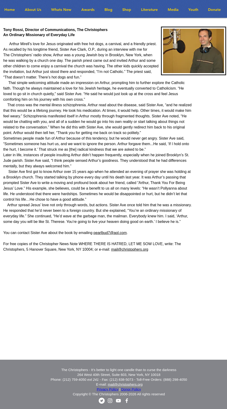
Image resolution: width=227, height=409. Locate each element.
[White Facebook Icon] (127, 401)
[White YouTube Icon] (118, 401)
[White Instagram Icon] (110, 401)
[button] (63, 10)
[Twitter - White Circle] (102, 401)
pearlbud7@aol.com (110, 233)
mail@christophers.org (129, 249)
